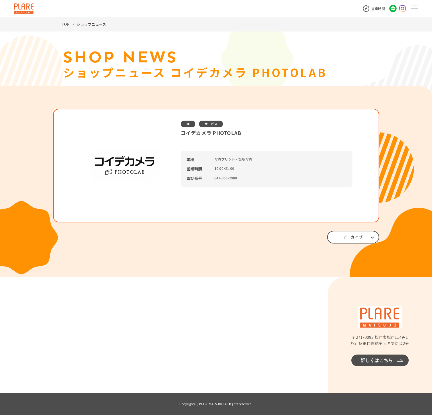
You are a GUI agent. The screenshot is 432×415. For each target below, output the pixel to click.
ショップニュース (92, 24)
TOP (66, 24)
